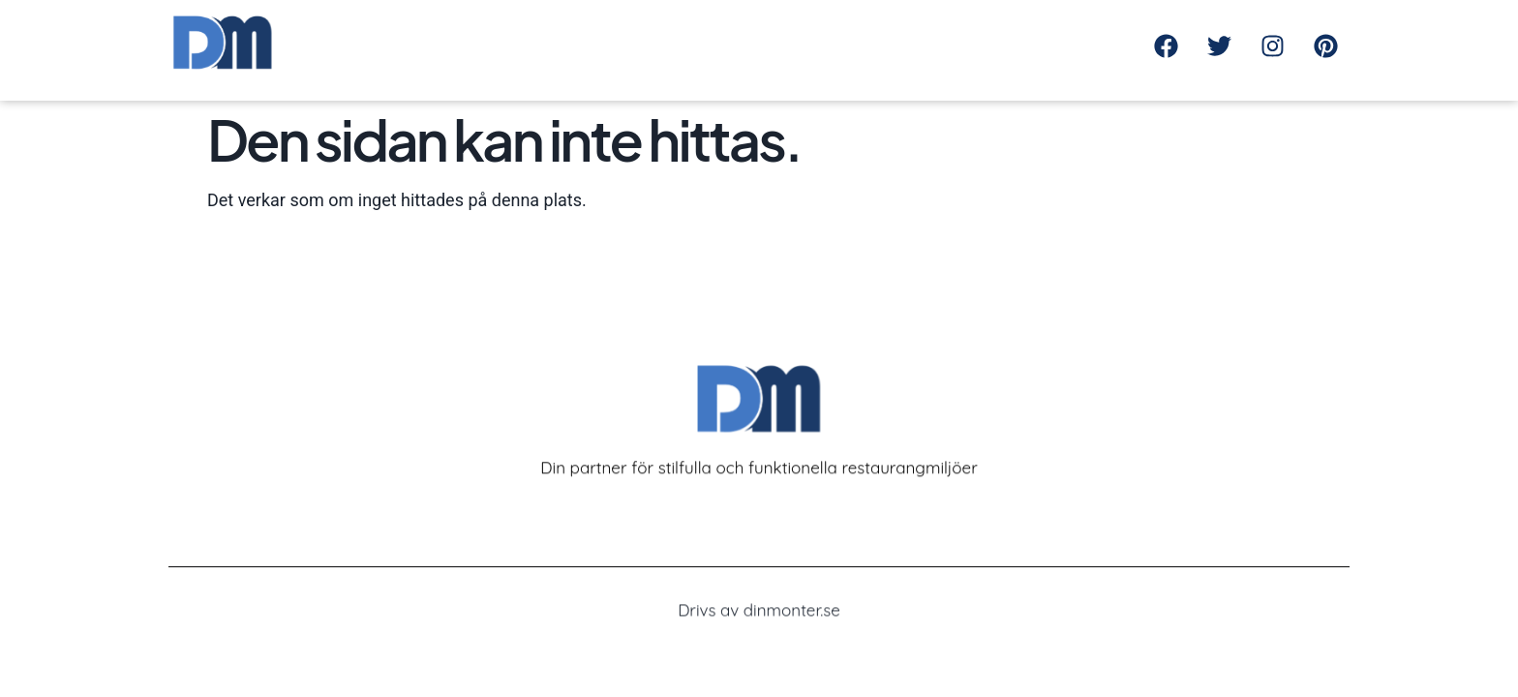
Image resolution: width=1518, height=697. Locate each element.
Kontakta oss (1005, 36)
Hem (825, 36)
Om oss (900, 36)
